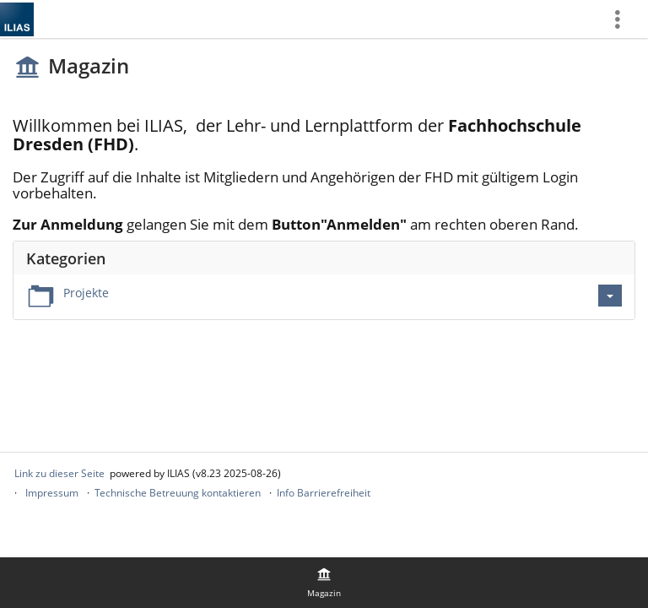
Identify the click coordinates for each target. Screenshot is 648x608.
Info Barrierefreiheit (323, 493)
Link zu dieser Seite (59, 473)
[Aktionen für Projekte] (610, 295)
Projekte (86, 293)
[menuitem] (623, 19)
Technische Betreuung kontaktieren (177, 493)
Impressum (51, 493)
